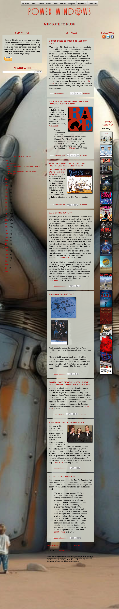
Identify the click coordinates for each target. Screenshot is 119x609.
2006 (7, 244)
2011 (7, 227)
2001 (7, 261)
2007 (7, 240)
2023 (7, 186)
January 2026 (12, 163)
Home (77, 545)
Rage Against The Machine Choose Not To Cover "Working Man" (69, 102)
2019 (7, 199)
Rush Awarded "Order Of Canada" (67, 422)
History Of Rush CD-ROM (62, 476)
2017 (7, 206)
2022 (7, 189)
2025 (7, 179)
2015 (7, 213)
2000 (7, 264)
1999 (7, 268)
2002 (7, 258)
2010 (7, 230)
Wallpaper (71, 4)
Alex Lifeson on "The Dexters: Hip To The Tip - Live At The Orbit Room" (68, 164)
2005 (7, 247)
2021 (7, 193)
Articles (63, 4)
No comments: (86, 93)
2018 (7, 203)
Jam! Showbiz (59, 532)
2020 (7, 196)
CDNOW (72, 148)
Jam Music (59, 463)
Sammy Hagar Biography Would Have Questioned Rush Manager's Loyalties (69, 383)
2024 (7, 182)
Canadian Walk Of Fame (61, 294)
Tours (56, 4)
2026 (7, 161)
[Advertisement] (21, 114)
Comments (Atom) (63, 550)
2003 (7, 254)
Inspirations (82, 4)
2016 (7, 210)
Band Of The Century (60, 213)
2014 (7, 217)
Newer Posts (53, 545)
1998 (7, 271)
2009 (7, 234)
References (93, 4)
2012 (7, 223)
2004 (7, 251)
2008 (7, 237)
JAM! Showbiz (63, 258)
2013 (7, 220)
